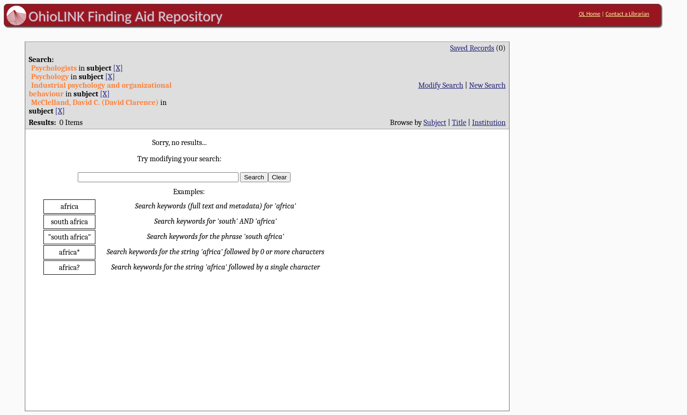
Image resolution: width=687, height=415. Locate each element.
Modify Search (440, 85)
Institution (489, 122)
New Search (487, 85)
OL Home (589, 13)
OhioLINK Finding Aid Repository (126, 16)
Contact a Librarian (627, 13)
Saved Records (472, 48)
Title (459, 122)
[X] (118, 68)
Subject (435, 122)
